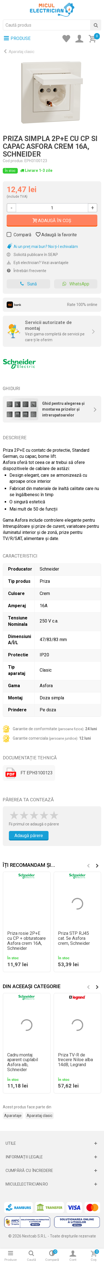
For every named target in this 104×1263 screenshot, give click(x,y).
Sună (28, 284)
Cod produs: (13, 161)
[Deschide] (52, 1143)
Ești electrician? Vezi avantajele (38, 262)
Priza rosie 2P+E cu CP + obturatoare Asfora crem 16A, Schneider (26, 941)
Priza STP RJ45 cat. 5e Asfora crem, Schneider (74, 938)
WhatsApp (75, 284)
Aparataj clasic (21, 51)
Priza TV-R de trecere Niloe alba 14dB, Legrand (75, 1060)
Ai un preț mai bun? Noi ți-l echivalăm (42, 246)
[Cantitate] (52, 207)
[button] (97, 866)
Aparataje (13, 1115)
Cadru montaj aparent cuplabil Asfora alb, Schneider (22, 1063)
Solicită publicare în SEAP (32, 254)
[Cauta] (95, 25)
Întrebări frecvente (26, 270)
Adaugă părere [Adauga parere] (28, 835)
